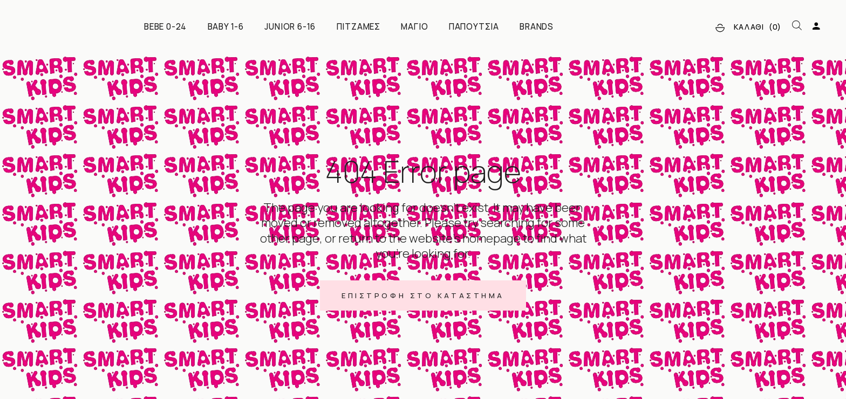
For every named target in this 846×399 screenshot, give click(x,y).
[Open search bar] (797, 26)
